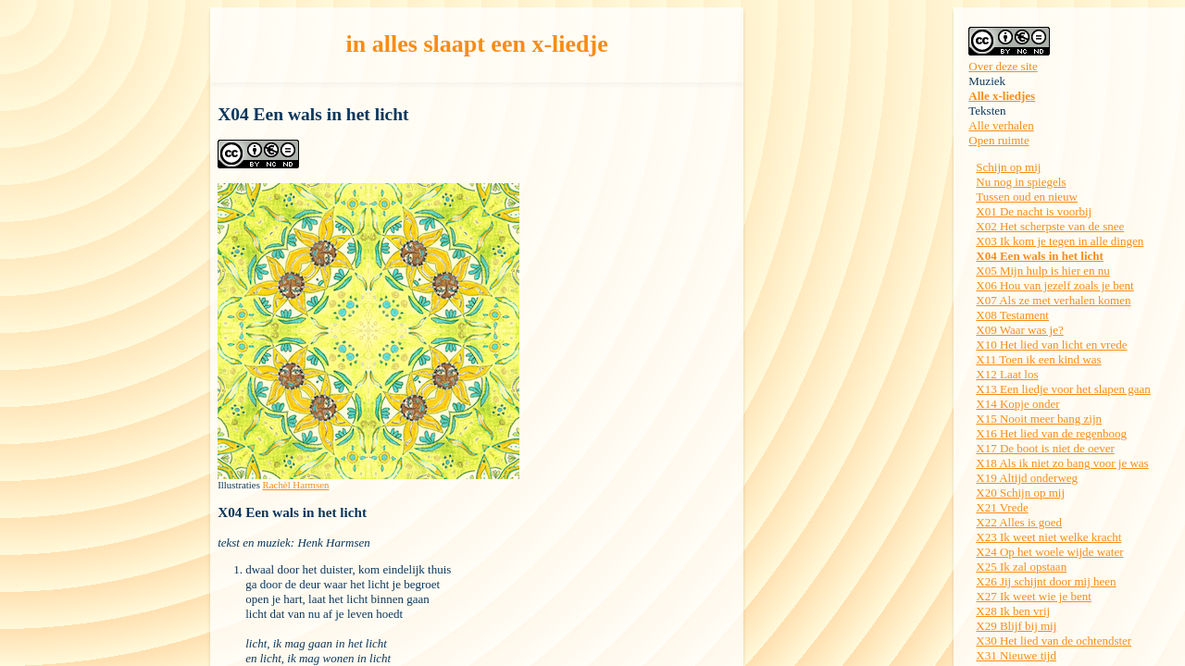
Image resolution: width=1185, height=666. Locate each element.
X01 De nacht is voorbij (1033, 211)
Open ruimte (998, 140)
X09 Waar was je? (1019, 330)
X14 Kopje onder (1017, 404)
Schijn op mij (1008, 167)
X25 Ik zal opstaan (1021, 567)
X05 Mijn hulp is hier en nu (1042, 271)
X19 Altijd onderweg (1027, 478)
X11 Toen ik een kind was (1038, 359)
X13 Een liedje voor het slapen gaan (1063, 389)
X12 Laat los (1007, 374)
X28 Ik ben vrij (1013, 611)
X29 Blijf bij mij (1016, 626)
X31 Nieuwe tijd (1016, 655)
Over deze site (1002, 66)
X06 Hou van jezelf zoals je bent (1054, 285)
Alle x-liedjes (1001, 96)
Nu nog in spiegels (1021, 182)
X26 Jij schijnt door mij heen (1046, 581)
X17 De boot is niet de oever (1045, 448)
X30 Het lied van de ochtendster (1053, 641)
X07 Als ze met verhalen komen (1053, 300)
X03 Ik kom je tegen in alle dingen (1059, 241)
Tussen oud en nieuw (1027, 197)
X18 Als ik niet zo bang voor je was (1062, 463)
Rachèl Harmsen (296, 484)
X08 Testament (1012, 315)
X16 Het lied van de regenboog (1051, 433)
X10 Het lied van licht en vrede (1051, 345)
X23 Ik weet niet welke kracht (1048, 537)
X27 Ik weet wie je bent (1033, 596)
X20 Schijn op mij (1020, 493)
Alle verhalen (1000, 125)
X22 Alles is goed (1019, 522)
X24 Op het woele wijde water (1049, 552)
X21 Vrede (1002, 507)
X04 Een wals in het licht (1040, 256)
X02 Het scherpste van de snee (1050, 226)
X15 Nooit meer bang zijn (1039, 419)
